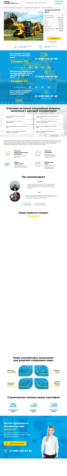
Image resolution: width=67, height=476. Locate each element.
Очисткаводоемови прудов (57, 383)
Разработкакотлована (11, 384)
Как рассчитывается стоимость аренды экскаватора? (15, 116)
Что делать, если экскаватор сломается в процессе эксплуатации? (16, 132)
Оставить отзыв (27, 204)
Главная (5, 7)
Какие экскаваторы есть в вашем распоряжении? (14, 121)
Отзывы (35, 2)
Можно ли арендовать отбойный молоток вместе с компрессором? (46, 121)
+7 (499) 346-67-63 (59, 1)
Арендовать (54, 38)
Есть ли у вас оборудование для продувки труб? (46, 126)
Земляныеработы (57, 371)
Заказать (28, 2)
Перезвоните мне (59, 3)
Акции (32, 2)
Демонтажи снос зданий (11, 371)
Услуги (39, 2)
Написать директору (40, 204)
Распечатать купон (17, 443)
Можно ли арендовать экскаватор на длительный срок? (45, 132)
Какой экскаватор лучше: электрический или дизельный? (47, 116)
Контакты (44, 2)
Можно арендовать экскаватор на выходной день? (17, 126)
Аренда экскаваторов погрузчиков (16, 7)
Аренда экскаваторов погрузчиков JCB (32, 7)
